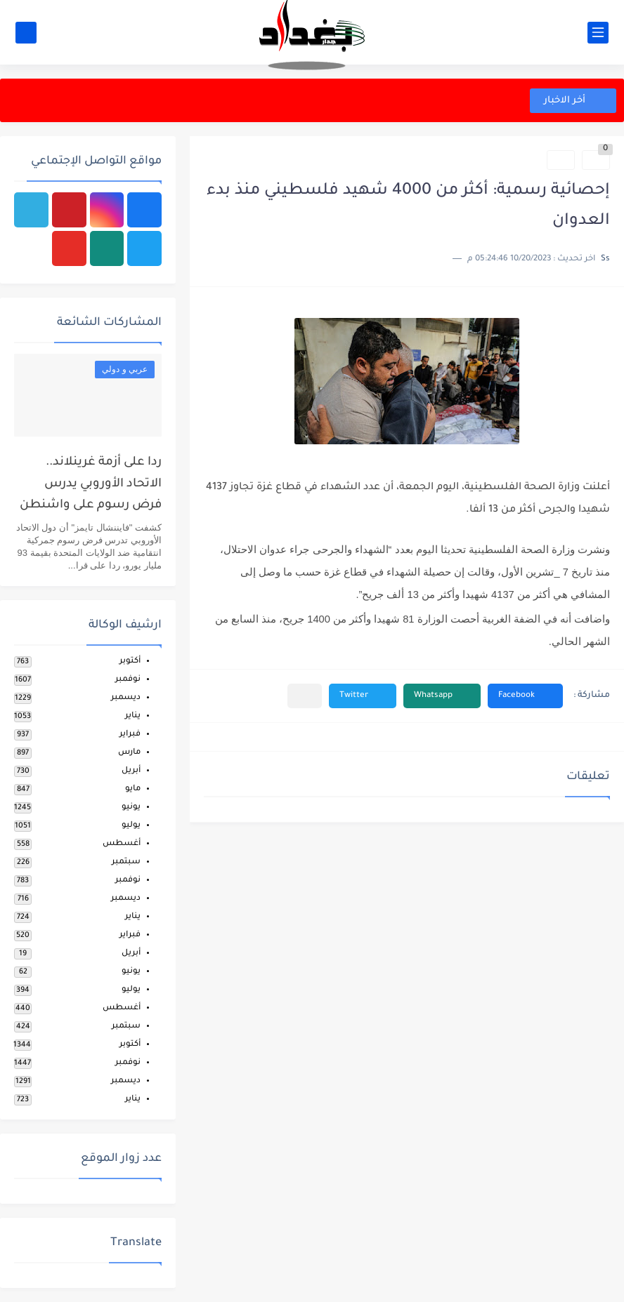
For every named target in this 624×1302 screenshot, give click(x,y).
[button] (525, 696)
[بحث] (26, 33)
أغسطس (122, 844)
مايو (133, 789)
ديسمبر (126, 698)
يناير (133, 716)
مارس (129, 752)
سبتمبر (126, 862)
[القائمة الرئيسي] (598, 33)
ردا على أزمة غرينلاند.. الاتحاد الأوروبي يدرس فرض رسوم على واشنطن (91, 484)
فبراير (130, 734)
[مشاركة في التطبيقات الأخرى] (304, 696)
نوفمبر (128, 679)
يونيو (131, 807)
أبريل (131, 771)
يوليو (131, 825)
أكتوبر (130, 661)
